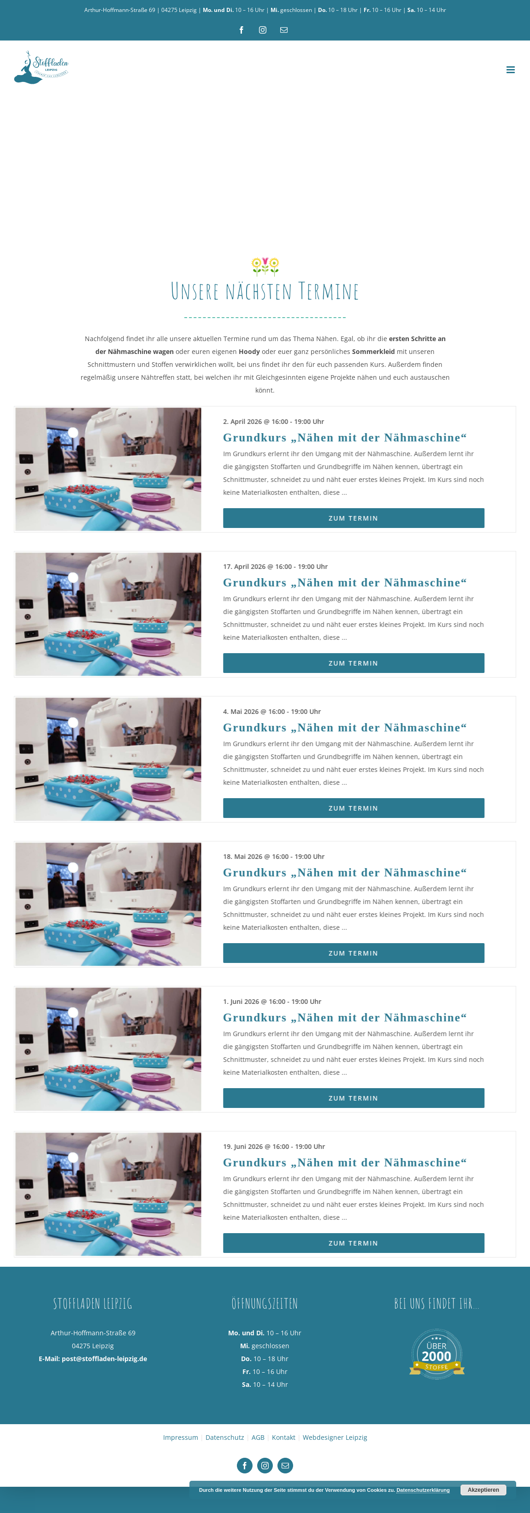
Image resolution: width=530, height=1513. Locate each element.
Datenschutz (225, 1472)
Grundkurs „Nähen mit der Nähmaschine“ (352, 472)
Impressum (180, 1472)
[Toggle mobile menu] (511, 70)
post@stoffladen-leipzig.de (104, 1393)
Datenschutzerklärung (423, 1490)
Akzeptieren (483, 1490)
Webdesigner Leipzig (335, 1472)
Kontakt (283, 1472)
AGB (258, 1472)
